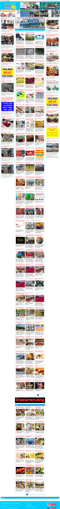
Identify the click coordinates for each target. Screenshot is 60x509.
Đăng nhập (57, 0)
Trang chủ (43, 0)
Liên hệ (51, 0)
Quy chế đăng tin (28, 503)
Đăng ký (54, 0)
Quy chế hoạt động (29, 505)
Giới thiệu (47, 0)
